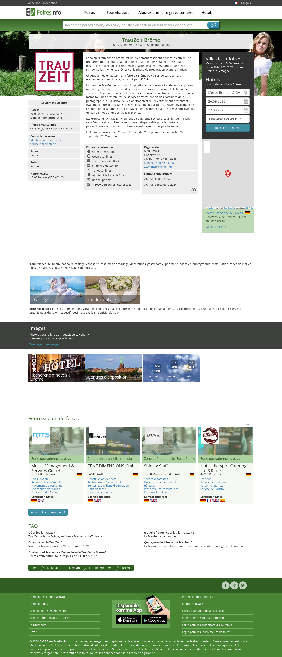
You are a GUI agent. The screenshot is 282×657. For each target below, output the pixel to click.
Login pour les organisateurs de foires (207, 625)
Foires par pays (39, 604)
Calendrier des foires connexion (203, 618)
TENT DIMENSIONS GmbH (112, 466)
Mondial (52, 568)
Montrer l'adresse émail (46, 140)
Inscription (50, 3)
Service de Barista (212, 489)
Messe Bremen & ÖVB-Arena (224, 213)
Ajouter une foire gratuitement (165, 12)
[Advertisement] (141, 249)
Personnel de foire (156, 492)
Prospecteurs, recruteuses (161, 489)
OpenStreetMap (230, 208)
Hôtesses (150, 485)
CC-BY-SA (249, 208)
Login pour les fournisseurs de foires (206, 632)
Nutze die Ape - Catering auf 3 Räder (223, 468)
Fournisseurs (118, 12)
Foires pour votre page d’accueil (203, 611)
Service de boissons (213, 482)
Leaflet (210, 208)
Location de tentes (100, 492)
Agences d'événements (46, 482)
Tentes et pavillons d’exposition (108, 485)
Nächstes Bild (137, 440)
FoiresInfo (46, 12)
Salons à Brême (216, 227)
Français (247, 3)
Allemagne (73, 568)
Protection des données (197, 596)
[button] (227, 174)
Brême (126, 568)
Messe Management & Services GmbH (52, 468)
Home (34, 568)
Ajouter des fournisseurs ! (48, 512)
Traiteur (205, 479)
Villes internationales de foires (49, 618)
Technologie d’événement (104, 482)
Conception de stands (45, 489)
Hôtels (207, 12)
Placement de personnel (47, 485)
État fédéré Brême (101, 568)
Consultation (39, 479)
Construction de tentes (103, 479)
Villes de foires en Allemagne (48, 611)
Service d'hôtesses (156, 479)
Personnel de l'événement (48, 492)
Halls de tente (97, 489)
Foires (91, 12)
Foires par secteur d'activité (47, 596)
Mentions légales (193, 604)
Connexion (33, 3)
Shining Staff (156, 466)
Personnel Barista (211, 485)
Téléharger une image (44, 344)
